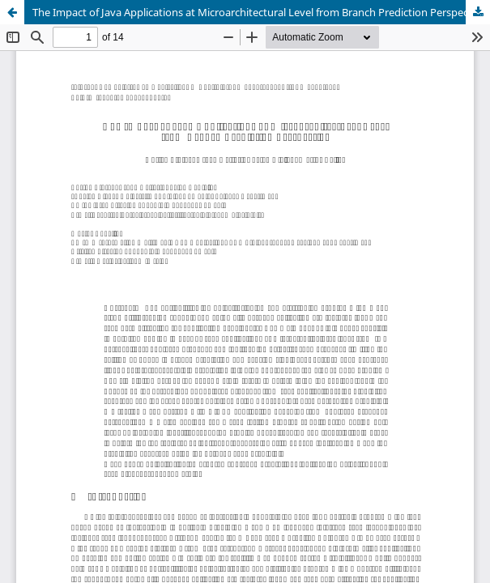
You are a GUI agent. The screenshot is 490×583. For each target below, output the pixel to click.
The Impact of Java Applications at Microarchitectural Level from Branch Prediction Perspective (259, 12)
